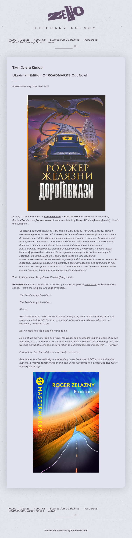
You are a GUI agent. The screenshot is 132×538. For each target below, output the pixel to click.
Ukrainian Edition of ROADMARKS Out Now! (49, 75)
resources (91, 39)
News (52, 42)
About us (40, 39)
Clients (24, 39)
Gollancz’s (91, 284)
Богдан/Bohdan (21, 220)
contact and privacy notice (26, 42)
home (12, 39)
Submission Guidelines (65, 39)
